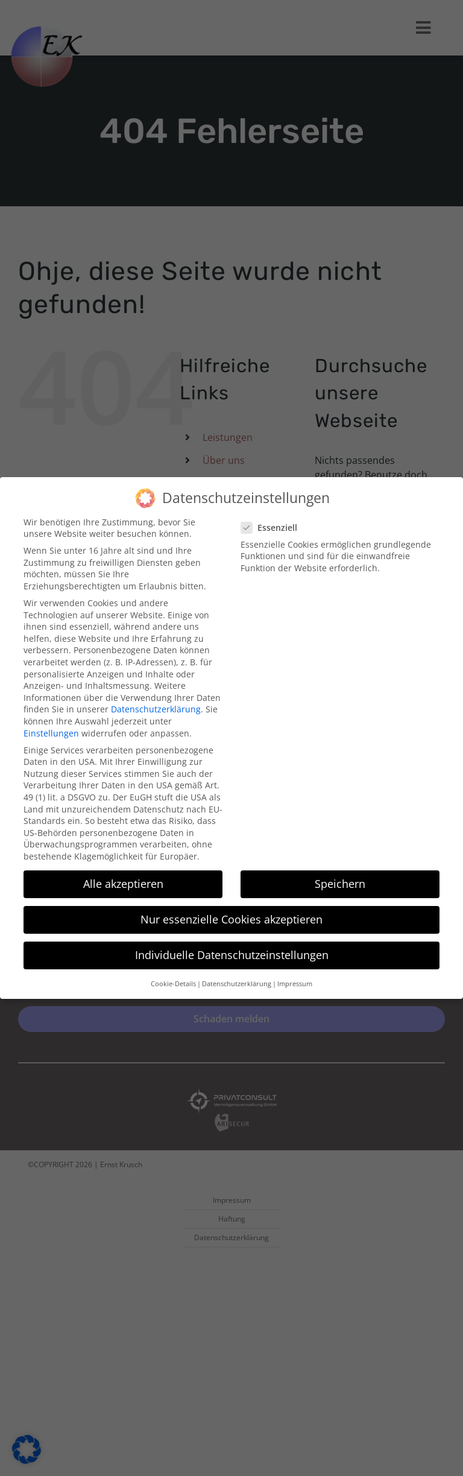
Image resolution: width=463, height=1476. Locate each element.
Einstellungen (51, 726)
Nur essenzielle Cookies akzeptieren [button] (231, 912)
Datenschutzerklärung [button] (236, 976)
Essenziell (274, 521)
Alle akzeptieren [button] (123, 876)
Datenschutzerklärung (156, 702)
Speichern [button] (340, 876)
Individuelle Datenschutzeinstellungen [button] (232, 948)
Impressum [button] (294, 976)
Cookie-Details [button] (173, 976)
